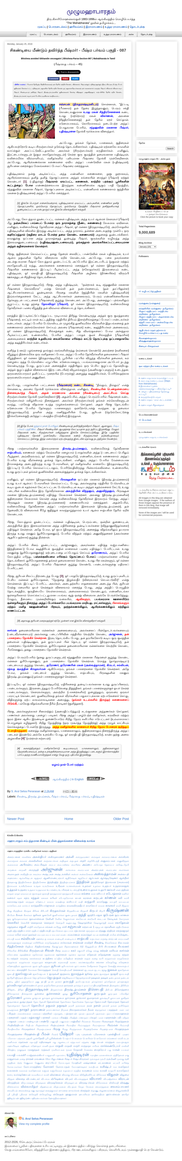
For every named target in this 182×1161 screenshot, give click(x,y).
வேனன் (90, 1087)
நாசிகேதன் (123, 1006)
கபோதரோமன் (66, 898)
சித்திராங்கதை (42, 946)
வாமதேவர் (123, 1070)
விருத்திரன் (13, 1082)
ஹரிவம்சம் (76, 26)
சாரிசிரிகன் (38, 943)
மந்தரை (85, 1042)
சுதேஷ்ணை (104, 954)
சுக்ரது (96, 951)
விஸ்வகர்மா (13, 1087)
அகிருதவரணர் (56, 857)
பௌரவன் (77, 1038)
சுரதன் (87, 958)
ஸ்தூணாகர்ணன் (107, 1090)
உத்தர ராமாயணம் (116, 26)
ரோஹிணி (77, 1063)
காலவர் (110, 905)
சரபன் (96, 935)
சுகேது (89, 951)
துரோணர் (14, 998)
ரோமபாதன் (64, 1063)
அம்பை (87, 864)
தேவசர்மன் (53, 1001)
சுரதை (95, 958)
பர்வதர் (93, 1017)
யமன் (116, 1049)
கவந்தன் (30, 902)
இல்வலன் (12, 886)
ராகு (127, 1055)
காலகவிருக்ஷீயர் (76, 905)
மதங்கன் (23, 1042)
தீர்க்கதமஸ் (27, 994)
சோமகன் (32, 970)
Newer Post (15, 819)
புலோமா (11, 1038)
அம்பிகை (75, 865)
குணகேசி (46, 915)
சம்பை (63, 935)
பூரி (46, 1038)
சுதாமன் (81, 955)
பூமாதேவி (38, 1038)
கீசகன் (19, 915)
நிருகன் (64, 1010)
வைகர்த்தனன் (102, 1087)
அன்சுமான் (12, 865)
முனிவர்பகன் (58, 1050)
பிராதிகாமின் (13, 1029)
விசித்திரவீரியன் (87, 1075)
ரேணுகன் (28, 1063)
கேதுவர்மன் (69, 919)
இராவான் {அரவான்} (117, 882)
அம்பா (52, 865)
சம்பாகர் (56, 935)
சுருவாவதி (63, 962)
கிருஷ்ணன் (117, 910)
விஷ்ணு (124, 1082)
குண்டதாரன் (71, 915)
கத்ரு (26, 898)
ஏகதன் (10, 894)
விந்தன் (11, 1079)
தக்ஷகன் (95, 977)
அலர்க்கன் (124, 870)
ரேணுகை (39, 1063)
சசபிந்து (57, 927)
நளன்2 (105, 1006)
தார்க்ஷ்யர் (78, 985)
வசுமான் (23, 1071)
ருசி (127, 1059)
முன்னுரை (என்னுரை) (149, 303)
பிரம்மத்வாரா (98, 1025)
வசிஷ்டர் (105, 1066)
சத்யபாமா (68, 931)
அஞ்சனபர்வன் (50, 861)
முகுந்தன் (21, 1050)
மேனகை (88, 1050)
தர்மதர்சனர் (97, 982)
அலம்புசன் (97, 870)
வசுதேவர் (123, 1066)
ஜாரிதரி (11, 978)
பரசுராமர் (13, 1017)
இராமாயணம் (93, 26)
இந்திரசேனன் (25, 882)
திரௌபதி (95, 989)
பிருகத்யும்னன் (44, 1029)
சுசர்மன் (124, 950)
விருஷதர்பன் (70, 1083)
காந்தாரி (90, 901)
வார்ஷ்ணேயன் (22, 1074)
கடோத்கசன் (113, 893)
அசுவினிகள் (35, 860)
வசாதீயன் (93, 1067)
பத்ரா (108, 1014)
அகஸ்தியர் (39, 856)
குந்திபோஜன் (94, 915)
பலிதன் (125, 1018)
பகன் (121, 1010)
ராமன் (29, 1058)
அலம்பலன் (83, 870)
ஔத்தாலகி (67, 894)
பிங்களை (96, 1021)
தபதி (43, 981)
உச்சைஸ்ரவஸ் (74, 886)
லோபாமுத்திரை (32, 1066)
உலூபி (102, 889)
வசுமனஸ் (12, 1070)
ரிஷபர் (68, 1059)
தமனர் (58, 982)
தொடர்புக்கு (137, 26)
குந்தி (82, 915)
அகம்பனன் (13, 857)
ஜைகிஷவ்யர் (68, 978)
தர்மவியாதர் (14, 985)
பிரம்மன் (112, 1025)
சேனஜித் (112, 966)
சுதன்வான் (50, 955)
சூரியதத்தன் (44, 966)
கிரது (9, 911)
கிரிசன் (36, 911)
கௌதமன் (36, 922)
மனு (93, 1042)
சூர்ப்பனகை (80, 966)
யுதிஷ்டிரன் (97, 796)
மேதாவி (77, 1049)
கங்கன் (77, 894)
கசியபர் (100, 893)
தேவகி (42, 1002)
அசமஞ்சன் (12, 861)
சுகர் (73, 950)
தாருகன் (68, 985)
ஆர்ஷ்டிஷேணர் (109, 878)
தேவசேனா (65, 1002)
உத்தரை (22, 889)
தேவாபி (26, 1006)
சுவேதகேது (111, 962)
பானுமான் (64, 1021)
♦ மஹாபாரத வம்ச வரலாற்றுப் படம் (156, 378)
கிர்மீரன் (11, 915)
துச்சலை (39, 993)
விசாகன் (75, 1075)
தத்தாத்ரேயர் (28, 982)
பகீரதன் (11, 1013)
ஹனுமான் (71, 1094)
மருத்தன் (110, 1042)
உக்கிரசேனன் (25, 886)
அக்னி (70, 856)
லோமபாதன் (63, 1066)
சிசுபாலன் (123, 942)
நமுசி (71, 1006)
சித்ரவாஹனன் (71, 946)
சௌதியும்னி (65, 970)
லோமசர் (48, 1066)
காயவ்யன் (124, 902)
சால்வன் (78, 942)
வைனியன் (12, 1090)
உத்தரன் (12, 889)
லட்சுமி (116, 1063)
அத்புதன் (73, 861)
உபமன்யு (52, 889)
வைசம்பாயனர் (119, 1086)
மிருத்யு (11, 1049)
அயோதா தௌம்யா (104, 865)
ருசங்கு (120, 1059)
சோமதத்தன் (44, 970)
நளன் (97, 1005)
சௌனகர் (78, 970)
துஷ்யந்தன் (26, 1001)
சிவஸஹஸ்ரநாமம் (147, 338)
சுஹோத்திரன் (13, 966)
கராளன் (87, 898)
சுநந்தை (116, 955)
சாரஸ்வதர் (27, 943)
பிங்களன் (86, 1021)
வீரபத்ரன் (72, 1087)
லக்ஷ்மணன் (89, 1062)
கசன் (93, 894)
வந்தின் (77, 1071)
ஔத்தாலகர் (56, 894)
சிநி (82, 946)
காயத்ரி (113, 902)
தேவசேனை (78, 1002)
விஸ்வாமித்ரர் (29, 1086)
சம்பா (48, 935)
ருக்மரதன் (94, 1059)
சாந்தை (104, 939)
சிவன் (49, 950)
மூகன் (69, 1050)
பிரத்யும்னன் (57, 1025)
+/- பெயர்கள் (145, 420)
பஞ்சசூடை (58, 1014)
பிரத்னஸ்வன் (41, 1025)
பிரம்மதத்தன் (84, 1025)
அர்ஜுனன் (52, 869)
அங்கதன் (95, 857)
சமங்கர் (10, 935)
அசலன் (23, 861)
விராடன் (123, 1078)
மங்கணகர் (112, 1038)
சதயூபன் (99, 927)
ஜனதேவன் (123, 970)
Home (68, 819)
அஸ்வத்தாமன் (105, 874)
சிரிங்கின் (23, 950)
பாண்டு (44, 1021)
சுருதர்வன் (12, 962)
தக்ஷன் (104, 977)
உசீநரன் (60, 886)
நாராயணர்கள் (53, 1010)
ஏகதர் (17, 894)
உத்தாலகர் (41, 890)
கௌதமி (60, 923)
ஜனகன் (112, 969)
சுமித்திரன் (68, 958)
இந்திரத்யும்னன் (67, 882)
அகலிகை (26, 857)
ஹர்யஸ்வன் (113, 1094)
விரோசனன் (102, 1083)
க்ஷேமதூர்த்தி (100, 923)
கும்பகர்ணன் (122, 915)
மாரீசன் (95, 1046)
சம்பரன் (41, 935)
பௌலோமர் (100, 1038)
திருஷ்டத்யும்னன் (39, 796)
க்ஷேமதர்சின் (85, 922)
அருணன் (12, 870)
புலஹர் (125, 1034)
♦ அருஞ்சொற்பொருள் (150, 397)
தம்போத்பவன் (83, 982)
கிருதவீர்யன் (73, 911)
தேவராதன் (113, 1001)
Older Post (121, 819)
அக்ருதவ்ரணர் (82, 857)
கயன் (78, 898)
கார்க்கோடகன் (14, 906)
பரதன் (23, 1017)
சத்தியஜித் (12, 931)
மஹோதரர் (36, 1046)
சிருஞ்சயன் (36, 950)
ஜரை (96, 974)
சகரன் (111, 923)
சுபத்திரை (48, 958)
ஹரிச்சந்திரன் (98, 1094)
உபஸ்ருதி (75, 890)
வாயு (10, 1074)
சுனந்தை (24, 958)
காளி (118, 906)
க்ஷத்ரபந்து (71, 923)
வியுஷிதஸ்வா (110, 1079)
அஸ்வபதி (123, 874)
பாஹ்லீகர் (75, 1021)
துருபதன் (100, 993)
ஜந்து (104, 970)
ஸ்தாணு (94, 1090)
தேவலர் (124, 1001)
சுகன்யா (66, 951)
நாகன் (114, 1006)
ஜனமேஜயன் (23, 973)
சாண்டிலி (59, 939)
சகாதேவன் (122, 922)
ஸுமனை (63, 1090)
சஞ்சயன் (74, 927)
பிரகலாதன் (108, 1021)
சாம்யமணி (123, 939)
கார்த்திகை (61, 906)
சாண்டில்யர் (70, 939)
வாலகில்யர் (37, 1075)
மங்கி (120, 1038)
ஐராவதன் (37, 894)
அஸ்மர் (74, 874)
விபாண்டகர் (33, 1079)
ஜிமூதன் (19, 978)
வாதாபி (112, 1071)
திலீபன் (109, 989)
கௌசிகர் (13, 922)
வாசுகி (103, 1070)
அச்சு (131, 34)
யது (109, 1050)
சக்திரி (30, 927)
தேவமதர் (89, 1002)
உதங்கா (97, 886)
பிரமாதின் (71, 1025)
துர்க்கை (27, 998)
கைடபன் (101, 919)
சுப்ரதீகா (58, 958)
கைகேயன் (81, 919)
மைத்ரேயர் (100, 1049)
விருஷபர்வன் (87, 1082)
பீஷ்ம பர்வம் (59, 796)
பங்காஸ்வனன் (24, 1014)
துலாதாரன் (93, 998)
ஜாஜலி (114, 974)
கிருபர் (93, 910)
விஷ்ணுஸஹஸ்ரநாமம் (150, 341)
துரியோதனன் (80, 993)
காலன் (101, 906)
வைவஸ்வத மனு (27, 1090)
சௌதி (55, 970)
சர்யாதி (10, 939)
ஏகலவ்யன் (26, 894)
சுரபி (101, 958)
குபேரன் (108, 915)
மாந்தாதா (86, 1046)
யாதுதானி (50, 1055)
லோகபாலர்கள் (14, 1067)
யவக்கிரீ (21, 1055)
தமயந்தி (68, 981)
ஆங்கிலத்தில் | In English (68, 779)
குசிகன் (37, 915)
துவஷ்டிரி (104, 998)
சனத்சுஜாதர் (122, 930)
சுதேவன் (92, 954)
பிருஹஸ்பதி (31, 1034)
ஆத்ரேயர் (82, 878)
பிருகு (56, 1029)
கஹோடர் (40, 902)
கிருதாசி (84, 911)
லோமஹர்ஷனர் (79, 1067)
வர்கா (96, 1071)
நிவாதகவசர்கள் (78, 1009)
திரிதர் (21, 989)
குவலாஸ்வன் (36, 919)
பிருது (65, 1029)
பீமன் (45, 1034)
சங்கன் (49, 927)
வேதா (81, 1087)
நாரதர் (24, 1009)
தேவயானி (100, 1001)
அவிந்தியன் (26, 874)
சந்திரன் (111, 930)
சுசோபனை (12, 955)
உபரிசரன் (63, 889)
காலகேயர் (91, 905)
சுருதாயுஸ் (50, 962)
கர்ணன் (110, 898)
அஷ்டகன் (48, 874)
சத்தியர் (35, 931)
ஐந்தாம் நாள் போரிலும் (46, 426)
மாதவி (68, 1046)
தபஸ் (51, 982)
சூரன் (35, 966)
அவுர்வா (37, 874)
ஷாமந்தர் (40, 1090)
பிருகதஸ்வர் (28, 1029)
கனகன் (44, 898)
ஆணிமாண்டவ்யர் (53, 878)
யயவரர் (125, 1050)
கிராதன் (27, 911)
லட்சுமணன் (104, 1062)
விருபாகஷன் (27, 1083)
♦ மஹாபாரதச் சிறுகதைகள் (151, 405)
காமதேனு (102, 901)
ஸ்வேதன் (58, 1094)
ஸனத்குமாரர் (51, 1090)
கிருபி (102, 911)
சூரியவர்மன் (67, 966)
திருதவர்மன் (57, 989)
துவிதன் (125, 998)
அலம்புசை (111, 870)
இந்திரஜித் (52, 882)
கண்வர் (11, 898)
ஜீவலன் (28, 978)
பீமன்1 (54, 1034)
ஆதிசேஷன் (71, 878)
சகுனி (22, 926)
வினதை (20, 1079)
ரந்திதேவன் (118, 1055)
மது (54, 1042)
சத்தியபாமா (24, 930)
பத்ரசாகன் (100, 1014)
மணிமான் (12, 1042)
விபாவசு (45, 1079)
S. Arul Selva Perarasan (37, 1118)
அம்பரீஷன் (40, 864)
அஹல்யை (12, 878)
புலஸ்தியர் (113, 1034)
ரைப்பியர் (50, 1062)
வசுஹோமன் (35, 1071)
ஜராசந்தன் (77, 973)
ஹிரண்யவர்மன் (40, 1098)
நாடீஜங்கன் (13, 1010)
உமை (83, 889)
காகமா (50, 902)
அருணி (22, 870)
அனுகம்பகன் (107, 860)
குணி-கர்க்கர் (58, 915)
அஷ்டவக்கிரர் (62, 874)
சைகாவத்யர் (123, 966)
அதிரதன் (63, 861)
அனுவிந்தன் (123, 861)
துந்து (65, 994)
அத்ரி (83, 860)
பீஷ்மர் (66, 1033)
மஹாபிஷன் (13, 1046)
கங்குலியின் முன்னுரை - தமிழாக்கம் (156, 308)
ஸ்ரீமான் (23, 1094)
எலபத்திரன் (122, 889)
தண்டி (10, 982)
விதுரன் (113, 1074)
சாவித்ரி (88, 942)
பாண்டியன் (32, 1021)
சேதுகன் (103, 966)
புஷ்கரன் (21, 1038)
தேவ (35, 1002)
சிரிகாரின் (12, 951)
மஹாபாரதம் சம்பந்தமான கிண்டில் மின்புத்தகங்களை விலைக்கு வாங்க (51, 840)
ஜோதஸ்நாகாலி (83, 978)
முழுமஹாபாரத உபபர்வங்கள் (153, 437)
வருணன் (87, 1070)
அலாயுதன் (13, 874)
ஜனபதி (10, 974)
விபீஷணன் (57, 1079)
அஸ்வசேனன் (86, 874)
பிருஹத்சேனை (90, 1029)
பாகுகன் (11, 1021)
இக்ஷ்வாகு (12, 882)
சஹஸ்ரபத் (41, 939)
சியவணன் (110, 946)
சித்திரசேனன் (15, 946)
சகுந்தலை (12, 927)
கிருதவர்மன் (57, 910)
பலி (119, 1017)
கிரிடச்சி (44, 911)
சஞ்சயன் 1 (88, 927)
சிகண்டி (21, 796)
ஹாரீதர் (125, 1094)
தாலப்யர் (88, 985)
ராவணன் (39, 1059)
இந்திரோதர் (97, 882)
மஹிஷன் (25, 1046)
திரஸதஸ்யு (115, 985)
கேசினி (50, 919)
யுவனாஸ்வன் (105, 1055)
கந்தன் (35, 897)
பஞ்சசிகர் (46, 1013)
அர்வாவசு (70, 870)
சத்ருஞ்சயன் (92, 931)
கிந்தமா (125, 906)
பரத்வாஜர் (33, 1017)
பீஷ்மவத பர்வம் (79, 796)
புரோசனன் (99, 1034)
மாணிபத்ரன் (48, 1046)
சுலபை (73, 962)
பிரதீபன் (30, 1025)
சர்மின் (113, 935)
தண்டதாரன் (114, 978)
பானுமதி (54, 1021)
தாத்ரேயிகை (50, 985)
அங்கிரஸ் (123, 857)
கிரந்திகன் (17, 911)
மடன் (126, 1038)
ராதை (22, 1059)
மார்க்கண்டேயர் (110, 1045)
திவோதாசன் (13, 994)
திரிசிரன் (125, 985)
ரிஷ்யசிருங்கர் (81, 1059)
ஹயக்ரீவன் (84, 1094)
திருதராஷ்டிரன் (36, 989)
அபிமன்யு (26, 864)
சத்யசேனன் (57, 931)
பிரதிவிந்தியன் (15, 1025)
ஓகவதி (45, 894)
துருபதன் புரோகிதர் (118, 994)
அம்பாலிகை (63, 865)
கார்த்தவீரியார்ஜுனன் (43, 905)
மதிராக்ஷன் (45, 1042)
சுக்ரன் (104, 950)
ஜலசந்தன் (104, 974)
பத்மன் (81, 1014)
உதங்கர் (86, 886)
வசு (115, 1067)
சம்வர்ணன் (74, 934)
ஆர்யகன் (94, 878)
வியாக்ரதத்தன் (81, 1079)
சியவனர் (123, 946)
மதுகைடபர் (63, 1042)
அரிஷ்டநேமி (122, 865)
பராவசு (54, 1018)
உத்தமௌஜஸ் (121, 886)
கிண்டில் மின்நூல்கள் (149, 346)
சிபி (100, 946)
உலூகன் (93, 889)
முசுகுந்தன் (33, 1049)
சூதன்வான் (26, 966)
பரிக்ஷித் (63, 1017)
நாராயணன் (38, 1009)
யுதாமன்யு (61, 1055)
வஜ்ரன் (45, 1071)
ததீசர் (17, 982)
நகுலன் (50, 1005)
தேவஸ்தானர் (13, 1006)
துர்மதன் (46, 998)
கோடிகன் (112, 919)
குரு (9, 919)
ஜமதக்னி (54, 974)
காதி (80, 902)
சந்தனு (102, 930)
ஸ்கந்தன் (85, 1090)
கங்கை (85, 893)
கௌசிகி (25, 923)
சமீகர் (18, 934)
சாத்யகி (83, 939)
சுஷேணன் (124, 962)
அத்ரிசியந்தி (93, 861)
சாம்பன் (112, 938)
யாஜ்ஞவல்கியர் (35, 1055)
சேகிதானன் (92, 966)
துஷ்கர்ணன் (13, 1002)
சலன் (17, 939)
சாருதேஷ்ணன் (52, 943)
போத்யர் (67, 1038)
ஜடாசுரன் (89, 970)
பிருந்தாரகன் (75, 1029)
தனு (37, 982)
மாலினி (125, 1046)
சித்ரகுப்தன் (57, 946)
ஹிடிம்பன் (13, 1098)
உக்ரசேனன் (48, 886)
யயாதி (11, 1055)
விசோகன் (101, 1075)
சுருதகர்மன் (110, 958)
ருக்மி (103, 1059)
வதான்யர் (68, 1071)
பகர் (127, 1010)
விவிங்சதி (114, 1083)
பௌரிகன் (88, 1038)
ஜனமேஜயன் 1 (40, 974)
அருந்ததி (34, 870)
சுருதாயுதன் (37, 962)
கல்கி (126, 898)
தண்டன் (125, 978)
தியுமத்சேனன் (101, 985)
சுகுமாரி (81, 951)
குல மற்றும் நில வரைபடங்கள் (153, 366)
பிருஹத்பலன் (106, 1029)
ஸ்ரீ (8, 1094)
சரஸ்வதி (104, 934)
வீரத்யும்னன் (60, 1087)
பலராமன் (110, 1017)
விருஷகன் (40, 1083)
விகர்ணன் (55, 1074)
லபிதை (125, 1063)
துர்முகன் (70, 998)
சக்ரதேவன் (39, 927)
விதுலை (124, 1074)
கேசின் (58, 919)
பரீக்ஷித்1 (73, 1018)
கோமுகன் (124, 919)
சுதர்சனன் (61, 954)
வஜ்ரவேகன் (56, 1071)
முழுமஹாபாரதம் (91, 11)
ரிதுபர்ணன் (57, 1059)
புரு (78, 1034)
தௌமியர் (37, 1005)
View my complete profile (34, 1123)
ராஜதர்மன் (13, 1059)
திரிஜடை (11, 989)
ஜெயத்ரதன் (54, 977)
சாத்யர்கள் (95, 939)
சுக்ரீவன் (113, 950)
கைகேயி (91, 919)
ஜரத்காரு (65, 974)
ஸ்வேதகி (33, 1094)
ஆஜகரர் (38, 878)
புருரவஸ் (86, 1034)
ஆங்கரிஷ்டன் (26, 878)
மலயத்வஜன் (122, 1042)
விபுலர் (69, 1079)
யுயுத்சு (94, 1055)
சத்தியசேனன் (122, 927)
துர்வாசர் (81, 998)
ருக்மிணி (111, 1059)
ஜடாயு (97, 970)
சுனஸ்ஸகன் (35, 958)
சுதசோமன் (37, 955)
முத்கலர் (45, 1049)
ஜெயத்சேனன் (39, 978)
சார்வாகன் (66, 942)
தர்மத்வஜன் (123, 982)
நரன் (89, 1005)
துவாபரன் (115, 998)
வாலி (46, 1075)
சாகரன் (50, 939)
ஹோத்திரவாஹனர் (57, 1098)
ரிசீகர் (47, 1059)
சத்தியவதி (45, 930)
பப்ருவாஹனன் (120, 1013)
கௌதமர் (49, 922)
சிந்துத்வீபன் (91, 946)
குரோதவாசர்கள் (20, 919)
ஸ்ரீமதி (15, 1094)
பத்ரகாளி (89, 1014)
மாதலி (59, 1045)
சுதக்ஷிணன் (25, 955)
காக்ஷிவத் (60, 902)
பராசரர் (45, 1017)
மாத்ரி (76, 1046)
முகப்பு (41, 26)
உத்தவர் (31, 890)
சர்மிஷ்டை (123, 934)
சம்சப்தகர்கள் (29, 934)
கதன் (19, 898)
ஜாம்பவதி (124, 974)
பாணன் (21, 1021)
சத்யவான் (79, 930)
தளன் (40, 985)
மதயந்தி (33, 1042)
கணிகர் (125, 894)
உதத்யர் (106, 886)
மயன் (100, 1042)
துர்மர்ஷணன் (57, 998)
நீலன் (91, 1009)
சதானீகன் (109, 927)
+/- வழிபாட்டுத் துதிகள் (150, 291)
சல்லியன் (28, 939)
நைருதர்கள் (100, 1010)
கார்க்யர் (26, 906)
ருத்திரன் (11, 1063)
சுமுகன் (79, 958)
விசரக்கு (66, 1075)
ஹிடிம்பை (25, 1098)
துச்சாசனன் (53, 993)
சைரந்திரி (22, 970)
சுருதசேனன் (123, 958)
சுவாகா (100, 962)
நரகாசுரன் (80, 1006)
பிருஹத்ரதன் (122, 1029)
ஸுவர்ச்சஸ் (74, 1090)
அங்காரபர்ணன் (109, 857)
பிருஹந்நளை (14, 1034)
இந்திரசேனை (39, 882)
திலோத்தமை (122, 989)
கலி (120, 898)
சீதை (58, 950)
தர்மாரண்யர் (30, 985)
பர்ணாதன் (83, 1018)
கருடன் (98, 897)
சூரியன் (55, 966)
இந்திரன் (82, 882)
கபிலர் (53, 898)
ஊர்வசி (111, 889)
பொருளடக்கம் (57, 26)
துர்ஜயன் (36, 998)
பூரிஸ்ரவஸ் (55, 1038)
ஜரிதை (89, 974)
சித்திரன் (29, 946)
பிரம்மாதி (124, 1025)
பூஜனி (29, 1038)
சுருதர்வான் (24, 962)
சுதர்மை (72, 955)
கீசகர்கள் (28, 915)
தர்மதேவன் (110, 982)
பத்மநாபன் (71, 1013)
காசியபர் (71, 901)
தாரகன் (59, 985)
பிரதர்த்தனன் (122, 1021)
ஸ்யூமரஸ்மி (122, 1090)
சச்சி (64, 927)
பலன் (100, 1018)
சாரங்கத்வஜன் (14, 943)
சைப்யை (11, 970)
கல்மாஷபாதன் (15, 901)
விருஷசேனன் (55, 1082)
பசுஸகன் (36, 1014)
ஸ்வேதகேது (45, 1094)
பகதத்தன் (112, 1009)
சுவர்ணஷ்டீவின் (86, 962)
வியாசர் (95, 1079)
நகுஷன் (62, 1005)
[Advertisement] (157, 89)
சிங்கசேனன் (111, 943)
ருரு (19, 1062)
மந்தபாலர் (75, 1042)
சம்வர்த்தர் (86, 934)
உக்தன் (37, 886)
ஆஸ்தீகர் (124, 878)
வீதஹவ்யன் (46, 1087)
